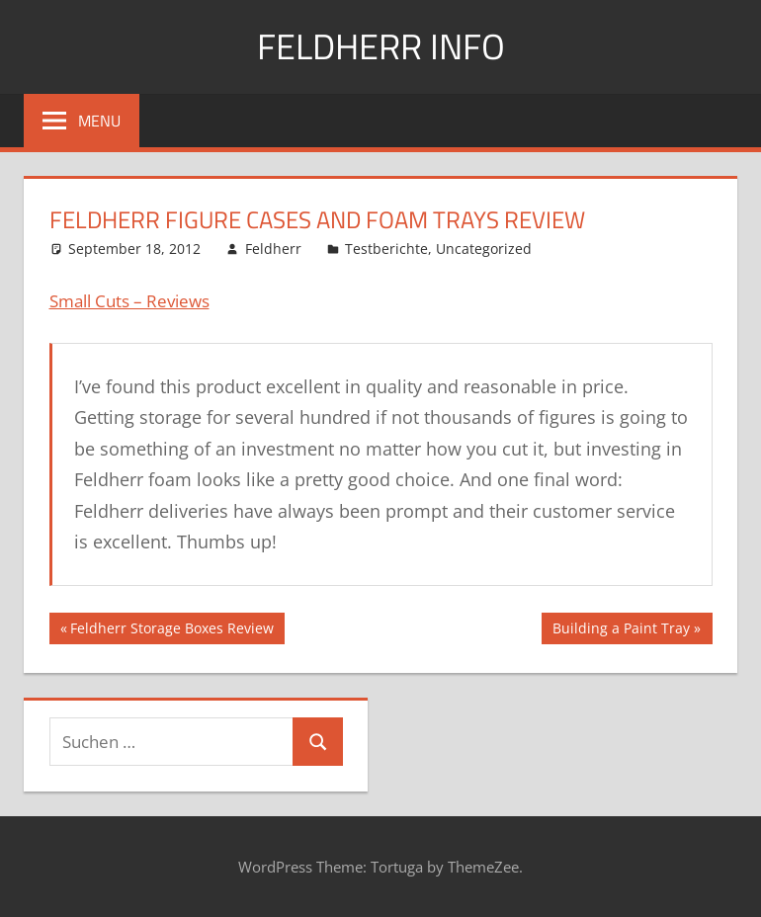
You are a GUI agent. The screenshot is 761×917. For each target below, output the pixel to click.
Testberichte (386, 248)
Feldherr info (381, 46)
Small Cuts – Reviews (129, 301)
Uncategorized (484, 248)
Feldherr (273, 248)
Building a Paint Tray (620, 630)
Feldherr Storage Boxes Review (171, 630)
